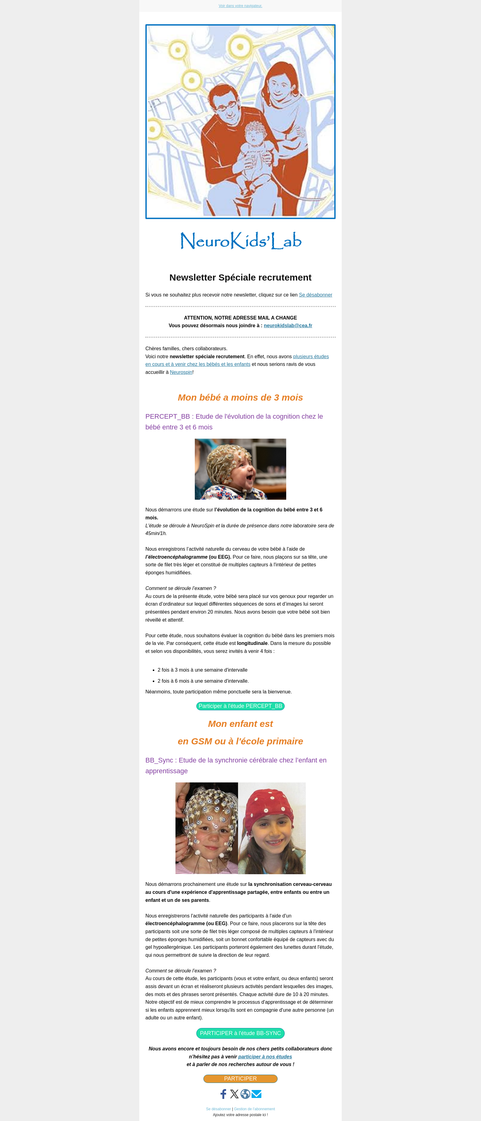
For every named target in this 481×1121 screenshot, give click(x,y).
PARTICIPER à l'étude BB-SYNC (240, 1033)
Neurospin (181, 372)
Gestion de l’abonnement (254, 1109)
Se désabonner (316, 294)
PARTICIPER (240, 1079)
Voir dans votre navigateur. (240, 6)
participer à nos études (265, 1056)
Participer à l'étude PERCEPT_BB (241, 706)
